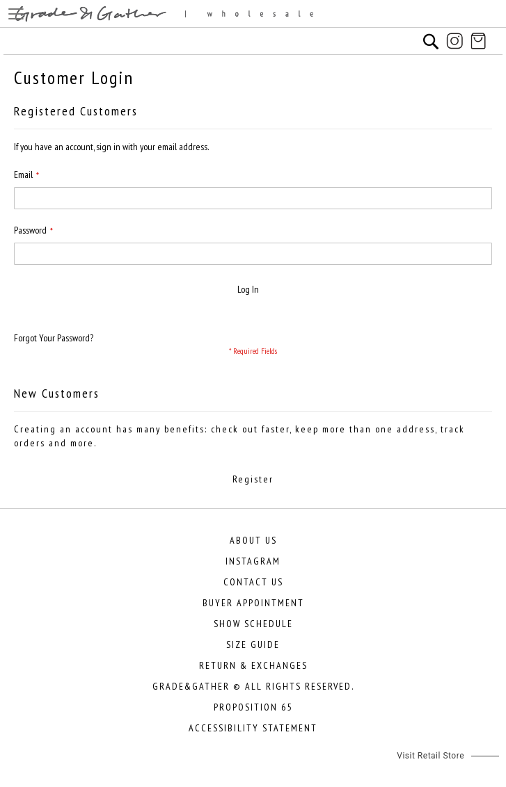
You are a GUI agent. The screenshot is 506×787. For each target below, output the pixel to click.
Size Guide (253, 644)
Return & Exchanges (253, 665)
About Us (253, 540)
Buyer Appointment (253, 603)
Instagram (253, 561)
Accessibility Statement (253, 728)
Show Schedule (253, 623)
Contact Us (253, 582)
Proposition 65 (253, 707)
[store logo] (253, 14)
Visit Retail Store (430, 756)
